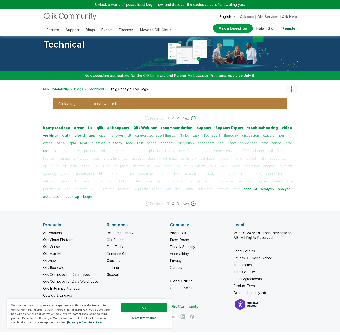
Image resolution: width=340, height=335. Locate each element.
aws (212, 169)
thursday (231, 138)
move (237, 161)
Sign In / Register (282, 28)
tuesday (115, 146)
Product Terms (245, 289)
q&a (73, 146)
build (223, 169)
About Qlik (178, 236)
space (152, 146)
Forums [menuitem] (52, 30)
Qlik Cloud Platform (58, 243)
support (203, 131)
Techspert (211, 138)
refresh (108, 192)
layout (161, 184)
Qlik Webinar (145, 131)
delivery (49, 184)
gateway (50, 177)
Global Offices (181, 284)
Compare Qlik (117, 257)
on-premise (141, 169)
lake (149, 184)
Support (113, 278)
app (92, 138)
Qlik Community (56, 92)
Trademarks (243, 268)
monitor (210, 184)
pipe (67, 192)
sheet (176, 177)
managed (177, 184)
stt (129, 138)
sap (157, 169)
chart (232, 146)
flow (280, 154)
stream (190, 177)
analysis (267, 192)
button (236, 169)
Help (260, 28)
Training (113, 271)
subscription (279, 161)
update (203, 154)
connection (249, 146)
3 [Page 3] (178, 121)
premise (127, 177)
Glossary (114, 264)
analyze (212, 177)
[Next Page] (189, 121)
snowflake (112, 161)
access (137, 161)
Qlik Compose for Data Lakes (66, 278)
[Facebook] (192, 320)
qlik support (118, 131)
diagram (269, 169)
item (139, 184)
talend (277, 146)
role (263, 161)
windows (198, 169)
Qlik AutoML (52, 257)
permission (51, 192)
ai (201, 177)
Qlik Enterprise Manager (61, 291)
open (103, 138)
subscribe (205, 192)
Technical (63, 47)
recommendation (177, 131)
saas (96, 161)
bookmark (188, 161)
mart (142, 154)
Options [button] (291, 92)
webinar (50, 138)
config (257, 177)
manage (128, 154)
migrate (64, 161)
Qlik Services (268, 17)
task (196, 138)
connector (274, 177)
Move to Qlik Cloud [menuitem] (155, 30)
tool (102, 154)
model (113, 177)
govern (66, 177)
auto (55, 169)
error (79, 131)
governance (85, 177)
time (289, 146)
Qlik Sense (51, 250)
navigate (226, 184)
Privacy (176, 264)
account (250, 192)
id (130, 184)
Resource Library (120, 236)
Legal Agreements (248, 282)
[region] (89, 313)
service (162, 177)
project (89, 154)
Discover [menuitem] (126, 30)
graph (110, 184)
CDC (245, 154)
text (237, 192)
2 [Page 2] (173, 121)
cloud (79, 138)
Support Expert (229, 131)
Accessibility (179, 257)
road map (145, 177)
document (82, 184)
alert (57, 154)
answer (117, 138)
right (178, 192)
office (48, 146)
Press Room (179, 243)
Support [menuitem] (72, 30)
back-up (72, 200)
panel (61, 146)
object (251, 161)
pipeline (155, 154)
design (65, 184)
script (189, 192)
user (46, 154)
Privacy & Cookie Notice (253, 261)
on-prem (121, 169)
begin (87, 200)
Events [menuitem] (106, 30)
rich (168, 192)
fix (90, 131)
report (157, 192)
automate (169, 161)
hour (281, 138)
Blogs (78, 92)
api (45, 169)
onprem (263, 184)
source (182, 169)
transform (186, 154)
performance (283, 184)
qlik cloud (81, 161)
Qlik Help (289, 17)
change (259, 154)
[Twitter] (173, 320)
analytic (284, 192)
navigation (245, 184)
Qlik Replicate (53, 271)
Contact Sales (181, 291)
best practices (56, 131)
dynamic (286, 169)
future (98, 184)
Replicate (141, 192)
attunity (152, 161)
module (194, 184)
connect (166, 146)
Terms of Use (244, 275)
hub (122, 184)
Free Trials (115, 250)
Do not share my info (251, 296)
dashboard (206, 146)
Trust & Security (182, 250)
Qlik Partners (116, 243)
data (66, 138)
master (224, 161)
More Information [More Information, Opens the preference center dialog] (144, 318)
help (73, 169)
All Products (52, 236)
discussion (250, 138)
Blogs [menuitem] (90, 30)
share (168, 169)
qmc (265, 146)
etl (271, 154)
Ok (144, 307)
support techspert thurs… (155, 138)
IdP (101, 177)
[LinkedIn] (182, 320)
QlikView (50, 264)
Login (150, 4)
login (107, 169)
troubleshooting (262, 131)
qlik (99, 131)
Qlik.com (247, 17)
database (207, 161)
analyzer (229, 177)
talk (140, 146)
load (129, 146)
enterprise (72, 154)
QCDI (95, 192)
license (48, 161)
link (96, 169)
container (252, 169)
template (223, 192)
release (124, 192)
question (98, 146)
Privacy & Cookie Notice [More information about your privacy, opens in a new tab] (84, 322)
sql (126, 161)
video (287, 131)
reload (170, 154)
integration (185, 146)
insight (85, 169)
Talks (184, 138)
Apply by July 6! (242, 79)
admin (113, 154)
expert (268, 138)
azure (244, 177)
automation (52, 200)
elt (64, 169)
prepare (81, 192)
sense (217, 154)
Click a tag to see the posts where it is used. (94, 107)
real (221, 146)
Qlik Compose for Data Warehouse (70, 284)
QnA (83, 146)
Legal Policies (244, 254)
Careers (176, 271)
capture (232, 154)
